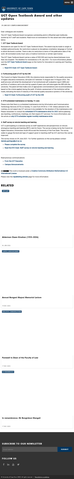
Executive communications (11, 311)
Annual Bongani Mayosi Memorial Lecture (21, 297)
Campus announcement (10, 251)
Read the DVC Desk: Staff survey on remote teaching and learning (29, 148)
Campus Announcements (14, 164)
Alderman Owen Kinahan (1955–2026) (20, 237)
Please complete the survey (15, 144)
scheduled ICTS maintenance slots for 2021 (41, 112)
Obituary (5, 191)
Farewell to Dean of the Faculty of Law (20, 357)
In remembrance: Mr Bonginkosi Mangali (21, 418)
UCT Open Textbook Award (17, 62)
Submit (65, 449)
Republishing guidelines (42, 477)
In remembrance (8, 372)
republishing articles (20, 177)
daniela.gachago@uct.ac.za (11, 141)
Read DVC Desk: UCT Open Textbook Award (21, 68)
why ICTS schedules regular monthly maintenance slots (32, 116)
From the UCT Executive (13, 161)
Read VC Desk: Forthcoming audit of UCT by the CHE (24, 95)
